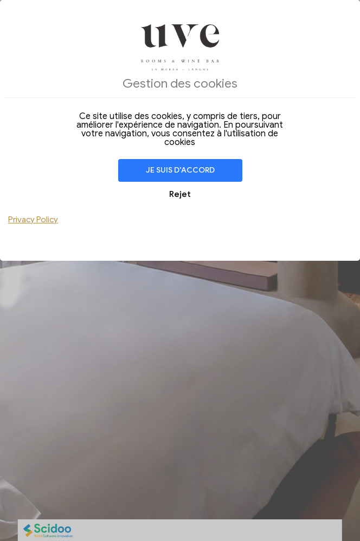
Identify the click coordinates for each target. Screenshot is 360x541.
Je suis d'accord (180, 170)
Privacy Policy (33, 220)
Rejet (180, 194)
